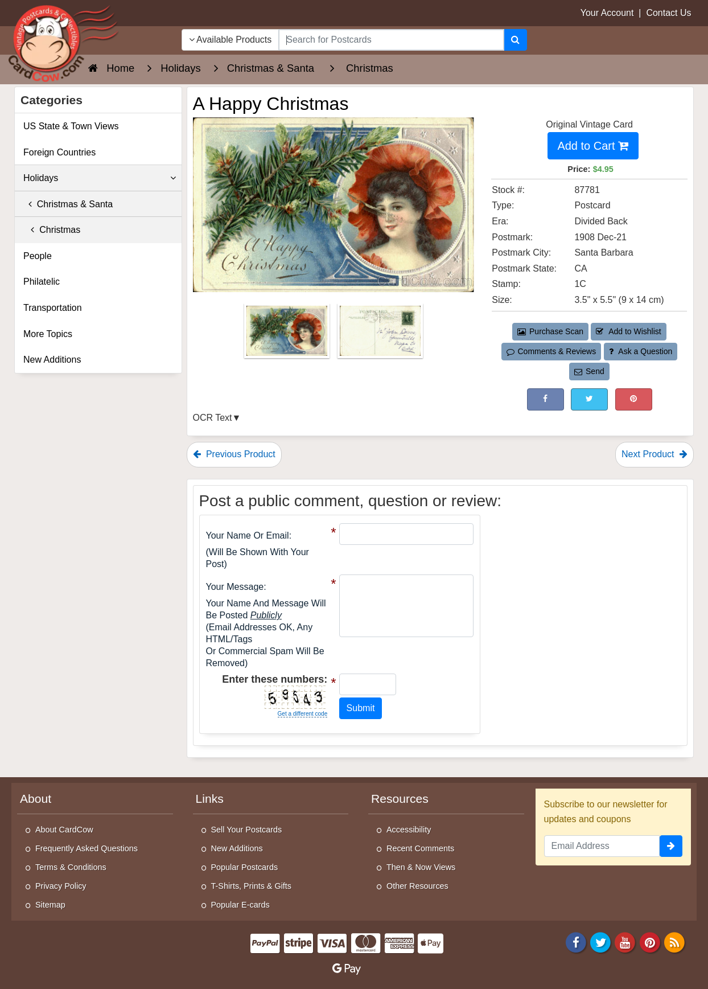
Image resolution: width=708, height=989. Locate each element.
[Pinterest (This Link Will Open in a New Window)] (633, 399)
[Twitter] (600, 941)
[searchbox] (391, 40)
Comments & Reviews (551, 351)
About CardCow (64, 829)
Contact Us (668, 13)
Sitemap (50, 904)
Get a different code (303, 714)
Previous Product (234, 454)
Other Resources (417, 885)
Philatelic (41, 281)
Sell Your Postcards (246, 829)
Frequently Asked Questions (86, 848)
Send (589, 371)
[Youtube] (625, 941)
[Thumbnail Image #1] (288, 334)
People (37, 256)
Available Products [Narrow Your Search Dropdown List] (230, 39)
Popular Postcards (244, 867)
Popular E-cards (240, 904)
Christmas (51, 230)
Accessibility (408, 829)
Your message (235, 587)
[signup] (671, 846)
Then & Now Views (420, 867)
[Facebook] (576, 941)
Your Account (607, 13)
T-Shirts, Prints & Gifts (251, 885)
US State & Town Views (71, 126)
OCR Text (212, 417)
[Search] (515, 40)
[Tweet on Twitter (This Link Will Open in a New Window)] (589, 399)
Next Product (654, 454)
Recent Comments (420, 848)
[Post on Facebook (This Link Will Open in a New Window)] (545, 399)
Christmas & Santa (68, 204)
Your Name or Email (247, 535)
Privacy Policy (61, 885)
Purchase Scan (550, 331)
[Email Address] (602, 846)
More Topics (47, 334)
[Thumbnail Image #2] (380, 334)
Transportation (52, 308)
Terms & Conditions (70, 867)
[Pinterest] (650, 941)
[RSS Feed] (674, 941)
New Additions (52, 359)
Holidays (99, 178)
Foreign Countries (59, 152)
